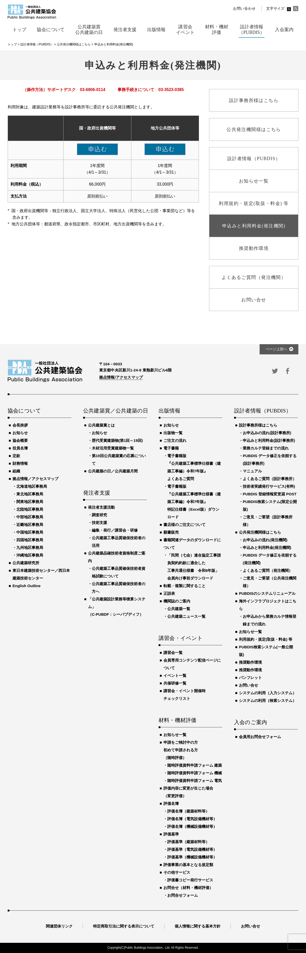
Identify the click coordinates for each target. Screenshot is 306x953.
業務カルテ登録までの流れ (266, 448)
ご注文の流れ (174, 440)
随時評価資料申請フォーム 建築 (194, 765)
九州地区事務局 (29, 547)
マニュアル (252, 471)
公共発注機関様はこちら (260, 532)
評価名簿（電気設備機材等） (192, 819)
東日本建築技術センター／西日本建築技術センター (41, 574)
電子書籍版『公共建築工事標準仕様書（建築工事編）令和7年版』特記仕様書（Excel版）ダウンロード (194, 501)
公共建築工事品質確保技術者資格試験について (118, 572)
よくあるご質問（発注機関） (267, 570)
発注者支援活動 (101, 507)
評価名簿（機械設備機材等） (192, 826)
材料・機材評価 (177, 720)
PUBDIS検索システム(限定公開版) (270, 505)
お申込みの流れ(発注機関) (265, 540)
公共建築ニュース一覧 (186, 616)
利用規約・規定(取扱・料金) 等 (265, 639)
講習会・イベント (181, 638)
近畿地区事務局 (29, 524)
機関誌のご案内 (176, 601)
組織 (16, 471)
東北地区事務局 (29, 494)
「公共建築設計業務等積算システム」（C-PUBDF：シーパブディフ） (116, 606)
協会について (24, 411)
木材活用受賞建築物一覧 (113, 448)
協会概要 (20, 440)
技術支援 (99, 522)
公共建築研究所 (25, 563)
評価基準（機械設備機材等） (192, 857)
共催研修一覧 (174, 683)
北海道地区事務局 (31, 486)
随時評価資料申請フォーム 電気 (194, 780)
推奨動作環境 (250, 662)
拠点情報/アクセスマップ (121, 377)
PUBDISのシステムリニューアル (267, 593)
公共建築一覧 (178, 609)
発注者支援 (96, 493)
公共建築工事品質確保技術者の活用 (118, 542)
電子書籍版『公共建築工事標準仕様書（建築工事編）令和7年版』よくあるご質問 (194, 467)
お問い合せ (248, 685)
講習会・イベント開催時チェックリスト (184, 695)
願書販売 (171, 532)
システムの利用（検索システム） (267, 700)
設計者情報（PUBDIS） (262, 411)
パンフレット (250, 677)
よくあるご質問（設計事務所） (269, 478)
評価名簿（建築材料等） (188, 811)
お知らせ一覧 (174, 734)
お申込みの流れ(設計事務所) (267, 433)
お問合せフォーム (182, 895)
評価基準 (171, 834)
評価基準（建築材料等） (188, 842)
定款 (16, 456)
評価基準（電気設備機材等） (192, 849)
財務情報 (20, 463)
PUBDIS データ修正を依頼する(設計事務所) (270, 460)
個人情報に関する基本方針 (198, 926)
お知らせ (20, 433)
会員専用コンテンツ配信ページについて (192, 664)
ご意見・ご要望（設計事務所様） (267, 521)
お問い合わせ (244, 8)
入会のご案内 (250, 722)
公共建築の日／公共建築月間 (113, 471)
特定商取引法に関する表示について (123, 926)
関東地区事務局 (29, 501)
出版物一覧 (173, 433)
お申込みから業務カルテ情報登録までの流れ (269, 620)
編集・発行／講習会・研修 (115, 530)
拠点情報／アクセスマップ (35, 478)
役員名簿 (20, 448)
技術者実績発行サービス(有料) (269, 486)
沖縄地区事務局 (29, 555)
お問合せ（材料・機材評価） (188, 887)
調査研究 (99, 515)
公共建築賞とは (101, 425)
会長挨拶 (20, 425)
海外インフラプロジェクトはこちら (267, 605)
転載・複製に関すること (184, 586)
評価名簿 (171, 803)
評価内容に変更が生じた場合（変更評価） (188, 792)
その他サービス (176, 872)
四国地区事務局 (29, 540)
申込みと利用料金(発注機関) (267, 547)
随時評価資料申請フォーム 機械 (194, 773)
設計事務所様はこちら (258, 425)
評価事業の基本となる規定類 (188, 864)
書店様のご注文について (184, 524)
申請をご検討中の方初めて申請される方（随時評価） (180, 750)
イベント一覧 (174, 675)
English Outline (26, 586)
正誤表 (169, 593)
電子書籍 (171, 448)
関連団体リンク (59, 926)
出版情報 (169, 411)
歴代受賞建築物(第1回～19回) (117, 440)
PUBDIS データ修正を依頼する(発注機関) (270, 559)
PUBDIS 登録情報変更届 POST (270, 494)
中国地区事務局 (29, 532)
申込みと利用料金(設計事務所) (269, 440)
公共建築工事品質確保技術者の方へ (118, 588)
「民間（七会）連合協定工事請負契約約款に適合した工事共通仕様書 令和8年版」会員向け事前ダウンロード (194, 566)
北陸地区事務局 (29, 509)
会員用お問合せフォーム (260, 737)
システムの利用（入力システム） (267, 693)
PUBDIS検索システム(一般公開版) (266, 651)
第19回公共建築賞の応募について (119, 460)
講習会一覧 (173, 652)
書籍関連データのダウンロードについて (192, 544)
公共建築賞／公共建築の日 (115, 411)
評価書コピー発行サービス (190, 880)
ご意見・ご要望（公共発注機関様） (269, 582)
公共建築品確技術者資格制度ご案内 (116, 557)
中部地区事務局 (29, 517)
